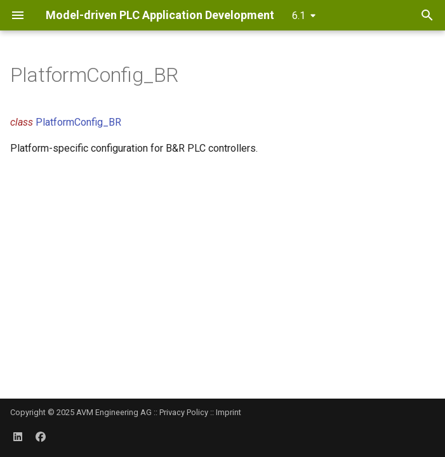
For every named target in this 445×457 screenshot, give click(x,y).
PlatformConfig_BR (78, 122)
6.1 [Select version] (298, 16)
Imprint (228, 412)
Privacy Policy (183, 412)
